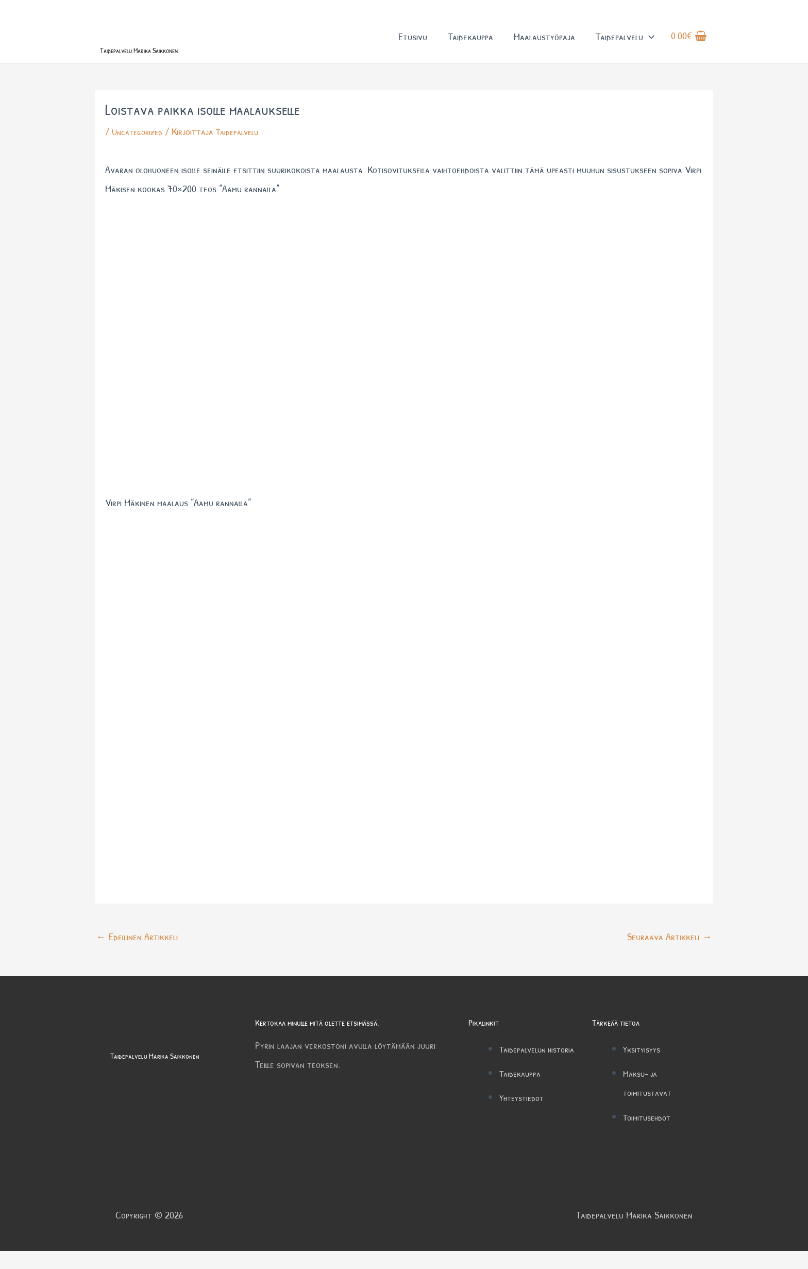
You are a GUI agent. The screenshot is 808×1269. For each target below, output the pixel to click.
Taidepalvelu (625, 46)
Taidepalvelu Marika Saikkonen (174, 66)
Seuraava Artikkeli (669, 954)
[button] (648, 46)
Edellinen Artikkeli (137, 954)
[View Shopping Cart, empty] (689, 46)
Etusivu (412, 46)
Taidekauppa (470, 46)
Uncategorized (140, 150)
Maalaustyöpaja (544, 46)
